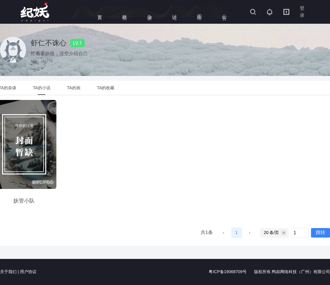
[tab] (41, 88)
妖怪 (124, 12)
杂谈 (149, 12)
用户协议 (28, 272)
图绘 (199, 12)
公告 (224, 12)
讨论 (174, 12)
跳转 (320, 232)
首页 (99, 12)
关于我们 (8, 272)
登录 (302, 12)
